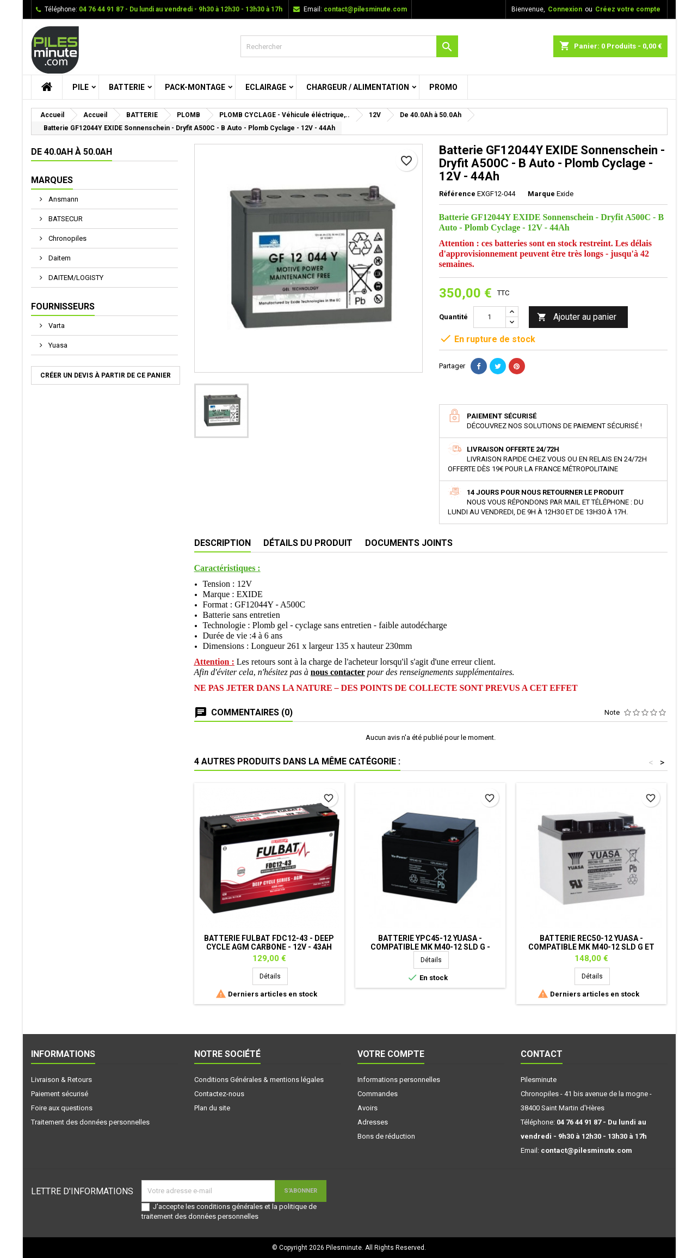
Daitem (59, 258)
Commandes (377, 1094)
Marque (541, 194)
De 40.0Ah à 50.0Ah (71, 152)
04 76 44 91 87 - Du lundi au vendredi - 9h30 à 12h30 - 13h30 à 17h (180, 9)
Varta (56, 325)
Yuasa (57, 345)
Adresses (372, 1122)
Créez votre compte (627, 9)
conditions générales (229, 1206)
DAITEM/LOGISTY (75, 278)
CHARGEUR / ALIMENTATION (357, 87)
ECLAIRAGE (265, 87)
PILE (80, 87)
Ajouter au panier (576, 317)
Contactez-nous (219, 1094)
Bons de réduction (386, 1136)
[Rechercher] (349, 46)
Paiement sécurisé (59, 1094)
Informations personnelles (398, 1079)
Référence (457, 194)
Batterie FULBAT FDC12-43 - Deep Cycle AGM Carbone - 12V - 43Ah (269, 942)
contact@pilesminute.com (365, 9)
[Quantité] (489, 317)
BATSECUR (65, 219)
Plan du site (212, 1108)
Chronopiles (67, 238)
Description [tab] (222, 543)
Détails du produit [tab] (308, 543)
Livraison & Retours (61, 1079)
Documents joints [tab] (409, 543)
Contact (542, 1054)
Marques (52, 180)
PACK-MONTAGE (195, 87)
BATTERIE (127, 87)
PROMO (443, 87)
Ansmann (62, 199)
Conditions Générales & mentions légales (259, 1079)
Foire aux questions (61, 1108)
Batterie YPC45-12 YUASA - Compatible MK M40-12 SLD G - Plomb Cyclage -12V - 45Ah (430, 947)
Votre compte (390, 1054)
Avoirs (367, 1108)
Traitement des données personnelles (90, 1122)
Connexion (565, 9)
